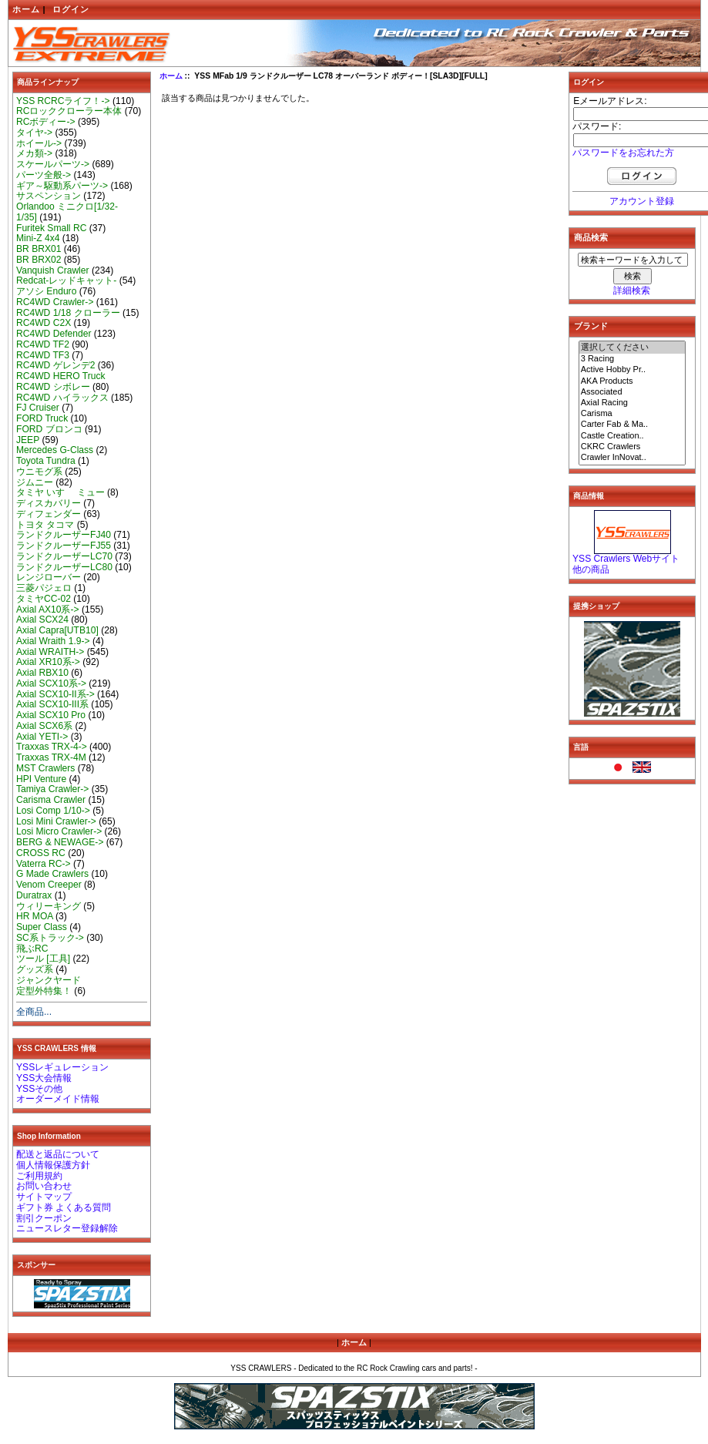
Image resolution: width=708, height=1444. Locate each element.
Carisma (632, 413)
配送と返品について (57, 1154)
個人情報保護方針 (53, 1165)
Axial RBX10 (42, 672)
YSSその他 (39, 1088)
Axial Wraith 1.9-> (53, 641)
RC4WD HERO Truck (61, 376)
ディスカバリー (48, 503)
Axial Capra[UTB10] (57, 630)
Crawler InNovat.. (632, 457)
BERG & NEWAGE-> (59, 842)
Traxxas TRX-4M (51, 757)
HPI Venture (41, 779)
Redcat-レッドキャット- (66, 280)
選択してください (632, 347)
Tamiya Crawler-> (52, 789)
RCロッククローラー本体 (69, 111)
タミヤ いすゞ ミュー (60, 492)
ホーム (26, 9)
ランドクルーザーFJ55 (63, 545)
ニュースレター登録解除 (67, 1228)
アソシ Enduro (46, 291)
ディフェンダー (48, 514)
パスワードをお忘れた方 (623, 152)
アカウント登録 (641, 201)
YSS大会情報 (44, 1078)
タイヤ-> (34, 132)
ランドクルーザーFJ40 (63, 534)
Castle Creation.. (632, 436)
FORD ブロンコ (49, 429)
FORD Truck (42, 418)
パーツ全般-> (43, 175)
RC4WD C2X (43, 322)
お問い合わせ (44, 1185)
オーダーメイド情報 (57, 1098)
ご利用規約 (39, 1175)
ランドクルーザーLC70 (64, 556)
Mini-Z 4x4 (37, 238)
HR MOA (34, 916)
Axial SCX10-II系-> (55, 694)
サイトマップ (44, 1196)
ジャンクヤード (48, 980)
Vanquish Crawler (52, 270)
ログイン (70, 9)
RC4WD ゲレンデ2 (55, 365)
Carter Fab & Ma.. (632, 424)
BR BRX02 (38, 259)
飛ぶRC (32, 948)
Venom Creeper (49, 884)
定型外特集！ (44, 991)
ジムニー (34, 482)
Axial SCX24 (42, 619)
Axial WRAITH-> (50, 651)
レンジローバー (48, 577)
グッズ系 (34, 969)
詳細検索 (631, 290)
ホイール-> (39, 143)
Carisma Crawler (51, 799)
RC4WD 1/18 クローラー (68, 312)
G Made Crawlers (52, 873)
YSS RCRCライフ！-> (63, 101)
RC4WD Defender (53, 333)
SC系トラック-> (50, 937)
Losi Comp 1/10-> (53, 810)
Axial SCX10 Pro (51, 715)
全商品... (34, 1011)
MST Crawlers (45, 768)
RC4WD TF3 (42, 355)
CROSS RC (40, 853)
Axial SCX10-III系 (52, 704)
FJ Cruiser (37, 407)
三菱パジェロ (44, 588)
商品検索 (591, 237)
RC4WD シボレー (53, 386)
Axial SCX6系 (44, 725)
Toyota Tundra (45, 460)
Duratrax (34, 895)
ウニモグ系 (39, 471)
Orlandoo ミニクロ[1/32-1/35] (67, 212)
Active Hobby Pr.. (632, 369)
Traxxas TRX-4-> (51, 746)
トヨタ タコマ (45, 524)
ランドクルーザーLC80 (64, 567)
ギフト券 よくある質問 (63, 1207)
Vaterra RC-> (43, 863)
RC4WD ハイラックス (62, 397)
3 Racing (632, 359)
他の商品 (590, 569)
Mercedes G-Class (54, 450)
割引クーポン (44, 1218)
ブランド (591, 326)
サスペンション (48, 195)
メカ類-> (34, 153)
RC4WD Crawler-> (54, 302)
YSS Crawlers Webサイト (625, 558)
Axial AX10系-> (47, 609)
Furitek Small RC (51, 228)
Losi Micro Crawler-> (59, 831)
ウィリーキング (48, 906)
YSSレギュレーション (62, 1067)
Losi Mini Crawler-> (56, 821)
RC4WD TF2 (42, 344)
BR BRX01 (38, 248)
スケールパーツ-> (52, 164)
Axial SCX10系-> (51, 683)
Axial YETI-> (42, 736)
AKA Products (632, 381)
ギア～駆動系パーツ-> (62, 185)
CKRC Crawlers (632, 447)
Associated (632, 392)
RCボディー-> (45, 121)
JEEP (27, 440)
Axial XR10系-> (48, 662)
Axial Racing (632, 403)
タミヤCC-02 (43, 598)
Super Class (41, 927)
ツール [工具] (43, 958)
